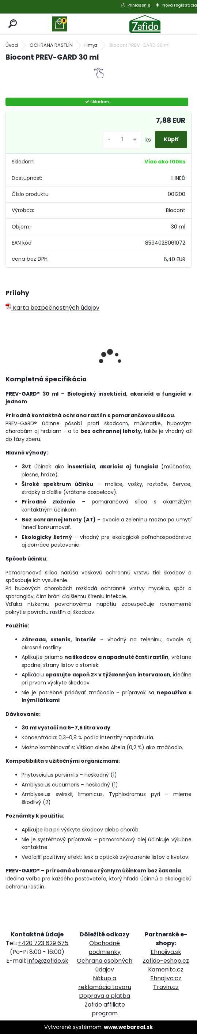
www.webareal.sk (128, 1027)
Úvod (11, 45)
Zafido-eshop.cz (166, 960)
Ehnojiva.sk (166, 952)
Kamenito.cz (165, 969)
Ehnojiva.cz (165, 978)
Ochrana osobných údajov (104, 965)
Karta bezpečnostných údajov (52, 307)
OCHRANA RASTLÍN (51, 45)
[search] (13, 24)
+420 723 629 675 (43, 943)
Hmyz (91, 45)
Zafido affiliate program (104, 1009)
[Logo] (145, 24)
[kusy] (122, 139)
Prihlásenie (139, 5)
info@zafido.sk (47, 960)
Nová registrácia (179, 5)
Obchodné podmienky (104, 947)
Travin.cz (166, 987)
